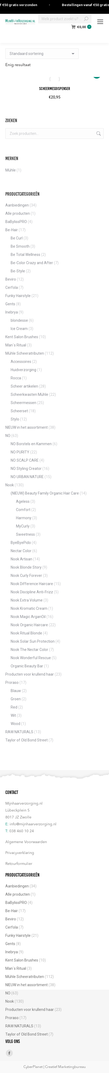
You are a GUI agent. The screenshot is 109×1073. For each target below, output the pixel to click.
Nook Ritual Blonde (26, 633)
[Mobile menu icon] (100, 21)
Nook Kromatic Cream (29, 608)
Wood (15, 724)
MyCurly (23, 526)
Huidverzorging (23, 370)
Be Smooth (20, 246)
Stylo (15, 419)
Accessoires (21, 361)
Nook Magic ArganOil (28, 617)
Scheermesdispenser (54, 88)
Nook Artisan (21, 559)
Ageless (23, 501)
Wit (13, 715)
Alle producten (17, 213)
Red (14, 707)
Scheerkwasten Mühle (29, 394)
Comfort (23, 510)
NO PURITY (20, 452)
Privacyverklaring (19, 853)
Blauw (16, 691)
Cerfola (11, 287)
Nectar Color (21, 551)
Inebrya (11, 312)
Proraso (12, 682)
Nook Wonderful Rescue (31, 658)
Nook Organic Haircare (29, 625)
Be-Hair (11, 230)
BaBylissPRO (16, 222)
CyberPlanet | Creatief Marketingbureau (54, 1067)
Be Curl (17, 238)
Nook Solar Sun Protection (33, 641)
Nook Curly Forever (26, 575)
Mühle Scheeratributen (24, 353)
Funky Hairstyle (18, 296)
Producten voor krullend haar (29, 674)
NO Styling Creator (26, 468)
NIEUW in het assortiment (26, 427)
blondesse (19, 320)
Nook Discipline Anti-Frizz (32, 592)
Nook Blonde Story (26, 567)
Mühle (10, 170)
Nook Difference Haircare (32, 584)
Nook (9, 485)
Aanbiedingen (17, 205)
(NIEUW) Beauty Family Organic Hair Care (45, 493)
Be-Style (18, 271)
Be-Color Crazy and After (32, 263)
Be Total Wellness (25, 254)
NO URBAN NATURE (27, 477)
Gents (10, 304)
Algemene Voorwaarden (26, 842)
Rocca (16, 378)
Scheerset (19, 411)
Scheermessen (23, 403)
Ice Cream (19, 329)
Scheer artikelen (24, 386)
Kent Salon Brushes (21, 337)
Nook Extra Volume (27, 600)
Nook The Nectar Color (29, 649)
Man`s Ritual (15, 345)
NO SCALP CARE (25, 460)
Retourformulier (18, 864)
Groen (16, 699)
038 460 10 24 (21, 831)
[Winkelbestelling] (42, 53)
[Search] (64, 18)
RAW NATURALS (19, 732)
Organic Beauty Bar (27, 666)
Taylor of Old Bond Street (26, 740)
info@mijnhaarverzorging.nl (33, 824)
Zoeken (98, 133)
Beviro (10, 279)
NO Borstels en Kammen (31, 444)
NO (7, 436)
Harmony (23, 518)
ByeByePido (21, 542)
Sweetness (25, 534)
